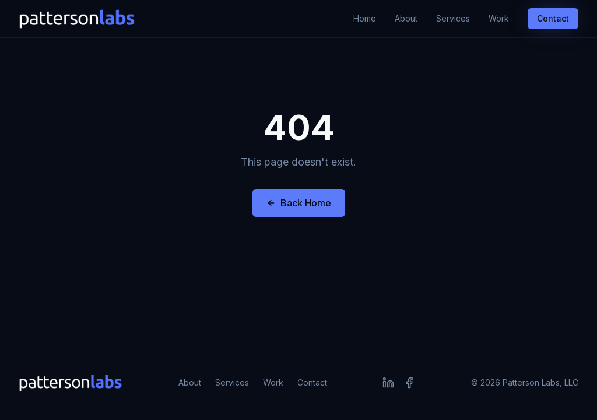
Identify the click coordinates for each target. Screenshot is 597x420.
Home (364, 18)
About (406, 18)
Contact (553, 18)
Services (453, 18)
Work (499, 18)
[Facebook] (409, 382)
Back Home (298, 203)
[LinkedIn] (388, 382)
